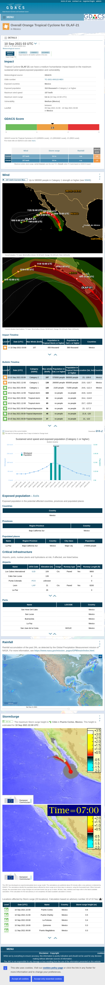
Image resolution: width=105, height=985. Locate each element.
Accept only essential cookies (48, 979)
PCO (34, 581)
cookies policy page (53, 968)
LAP (33, 585)
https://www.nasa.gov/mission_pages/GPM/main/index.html (64, 651)
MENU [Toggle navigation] (8, 17)
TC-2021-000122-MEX (54, 79)
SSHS (87, 180)
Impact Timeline (10, 335)
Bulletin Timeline (10, 362)
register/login (89, 1)
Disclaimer (44, 953)
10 (9, 348)
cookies (100, 953)
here (33, 141)
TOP (99, 177)
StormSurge (10, 716)
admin (98, 1)
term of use (66, 1)
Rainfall (81, 151)
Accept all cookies (20, 979)
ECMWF (45, 52)
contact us (77, 1)
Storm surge (54, 151)
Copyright (54, 953)
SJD (33, 571)
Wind (26, 151)
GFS (23, 52)
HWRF (34, 52)
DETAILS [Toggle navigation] (10, 38)
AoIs (36, 495)
